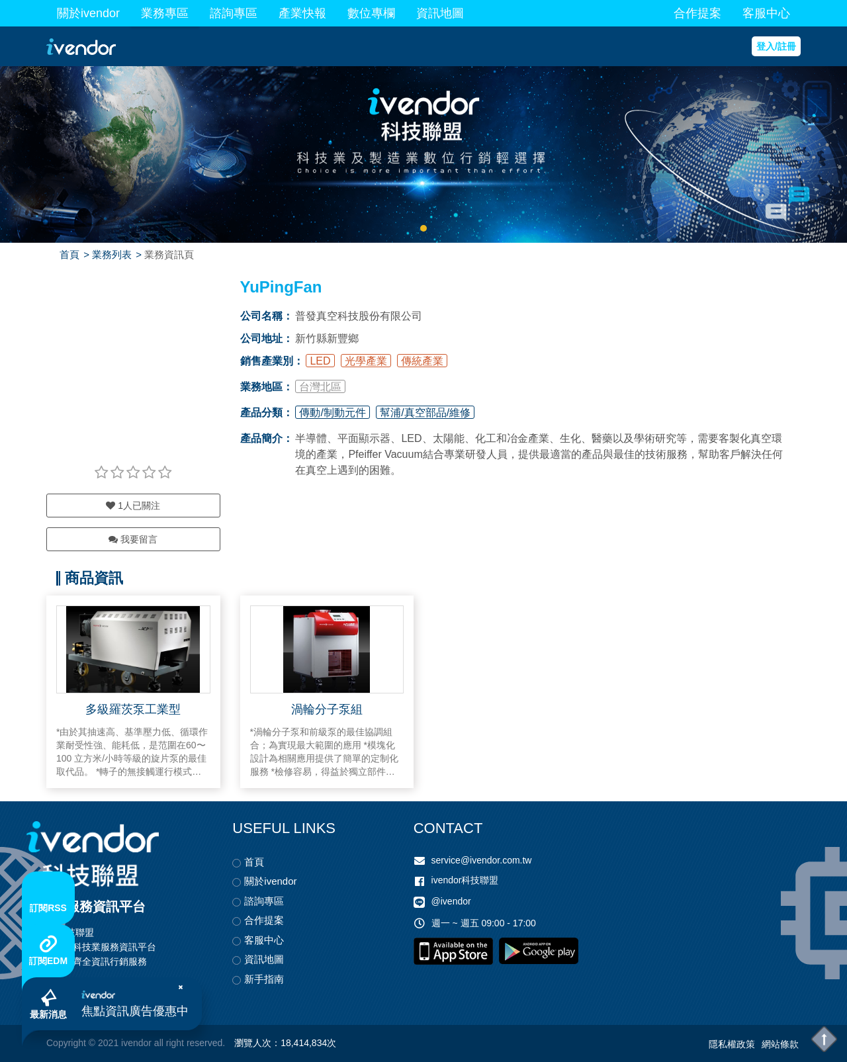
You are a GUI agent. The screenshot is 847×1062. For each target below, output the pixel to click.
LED (320, 361)
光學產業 (366, 361)
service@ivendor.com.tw (481, 860)
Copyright (66, 1043)
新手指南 (264, 979)
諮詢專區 (233, 13)
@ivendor (451, 901)
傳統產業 (422, 361)
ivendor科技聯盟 (465, 880)
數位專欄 (371, 13)
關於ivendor (88, 13)
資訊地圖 (440, 13)
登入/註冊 (776, 46)
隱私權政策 (732, 1044)
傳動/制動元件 (332, 412)
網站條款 (780, 1044)
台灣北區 (320, 386)
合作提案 (697, 13)
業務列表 (112, 254)
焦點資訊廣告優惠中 (135, 1011)
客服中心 (766, 13)
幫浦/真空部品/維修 (425, 412)
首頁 (69, 254)
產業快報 (302, 13)
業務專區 (165, 13)
